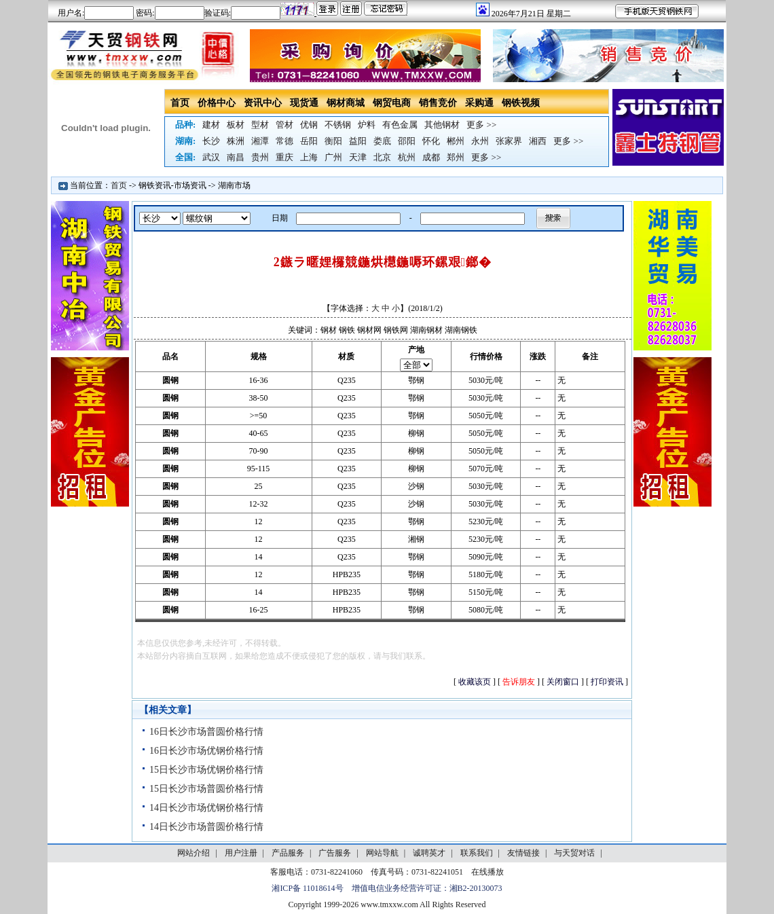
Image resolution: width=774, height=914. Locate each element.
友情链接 (523, 853)
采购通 (479, 103)
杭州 (407, 157)
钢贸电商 (392, 103)
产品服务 (288, 853)
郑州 (455, 157)
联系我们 (476, 853)
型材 (260, 125)
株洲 (235, 141)
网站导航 (382, 853)
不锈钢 (338, 125)
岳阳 (309, 141)
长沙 (211, 141)
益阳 (358, 141)
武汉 (211, 157)
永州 (480, 141)
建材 (211, 125)
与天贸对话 (574, 853)
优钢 (309, 125)
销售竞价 (438, 103)
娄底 (382, 141)
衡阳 (333, 141)
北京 (382, 157)
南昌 (235, 157)
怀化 (431, 141)
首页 (179, 103)
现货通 (304, 103)
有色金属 (400, 125)
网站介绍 (193, 853)
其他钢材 (442, 125)
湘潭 (260, 141)
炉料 (366, 125)
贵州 (260, 157)
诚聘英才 (429, 853)
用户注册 (241, 853)
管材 (284, 125)
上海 (309, 157)
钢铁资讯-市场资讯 (172, 185)
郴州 (455, 141)
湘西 (538, 141)
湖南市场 (234, 185)
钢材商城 (346, 103)
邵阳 (407, 141)
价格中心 (217, 103)
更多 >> (481, 125)
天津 (358, 157)
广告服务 (334, 853)
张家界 (509, 141)
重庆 (284, 157)
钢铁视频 (521, 103)
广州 (333, 157)
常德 (284, 141)
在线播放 (487, 872)
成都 (431, 157)
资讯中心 (263, 103)
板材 (235, 125)
